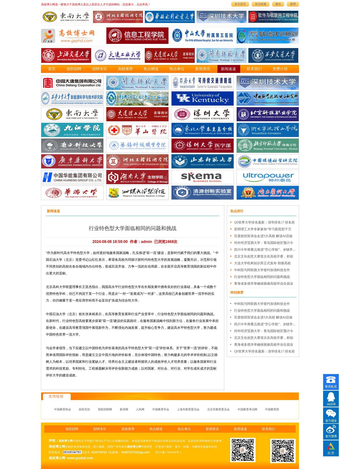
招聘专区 (99, 69)
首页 (52, 69)
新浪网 (124, 409)
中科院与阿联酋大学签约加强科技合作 (262, 270)
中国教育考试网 (247, 409)
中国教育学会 (160, 409)
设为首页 (240, 4)
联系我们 (254, 69)
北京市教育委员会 (218, 409)
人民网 (140, 409)
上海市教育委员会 (188, 409)
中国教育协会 (62, 409)
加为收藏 (260, 4)
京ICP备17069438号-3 (168, 452)
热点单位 (176, 69)
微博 (293, 4)
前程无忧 (84, 409)
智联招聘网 (105, 409)
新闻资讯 (202, 69)
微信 (278, 4)
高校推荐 (125, 69)
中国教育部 (272, 409)
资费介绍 (280, 69)
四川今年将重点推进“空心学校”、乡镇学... (264, 249)
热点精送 (151, 69)
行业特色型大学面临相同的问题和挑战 (262, 277)
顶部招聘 (73, 69)
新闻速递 (228, 69)
